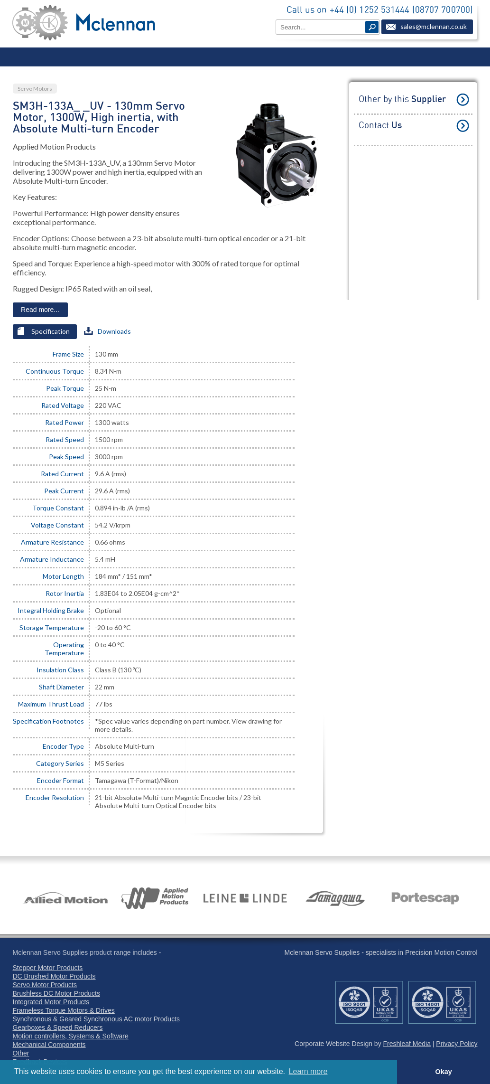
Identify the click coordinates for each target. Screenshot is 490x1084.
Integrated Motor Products (51, 1002)
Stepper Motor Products (48, 967)
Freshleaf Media (407, 1043)
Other (21, 1053)
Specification (44, 331)
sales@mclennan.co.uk (433, 26)
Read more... (40, 309)
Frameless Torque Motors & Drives (64, 1010)
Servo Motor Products (45, 985)
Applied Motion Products (54, 146)
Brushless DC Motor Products (56, 993)
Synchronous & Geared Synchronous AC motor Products (96, 1019)
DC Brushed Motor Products (54, 976)
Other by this (402, 99)
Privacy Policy (456, 1043)
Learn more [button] (308, 1071)
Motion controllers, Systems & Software (71, 1036)
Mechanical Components (49, 1044)
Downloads (107, 331)
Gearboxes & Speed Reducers (58, 1027)
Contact (380, 125)
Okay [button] (443, 1071)
